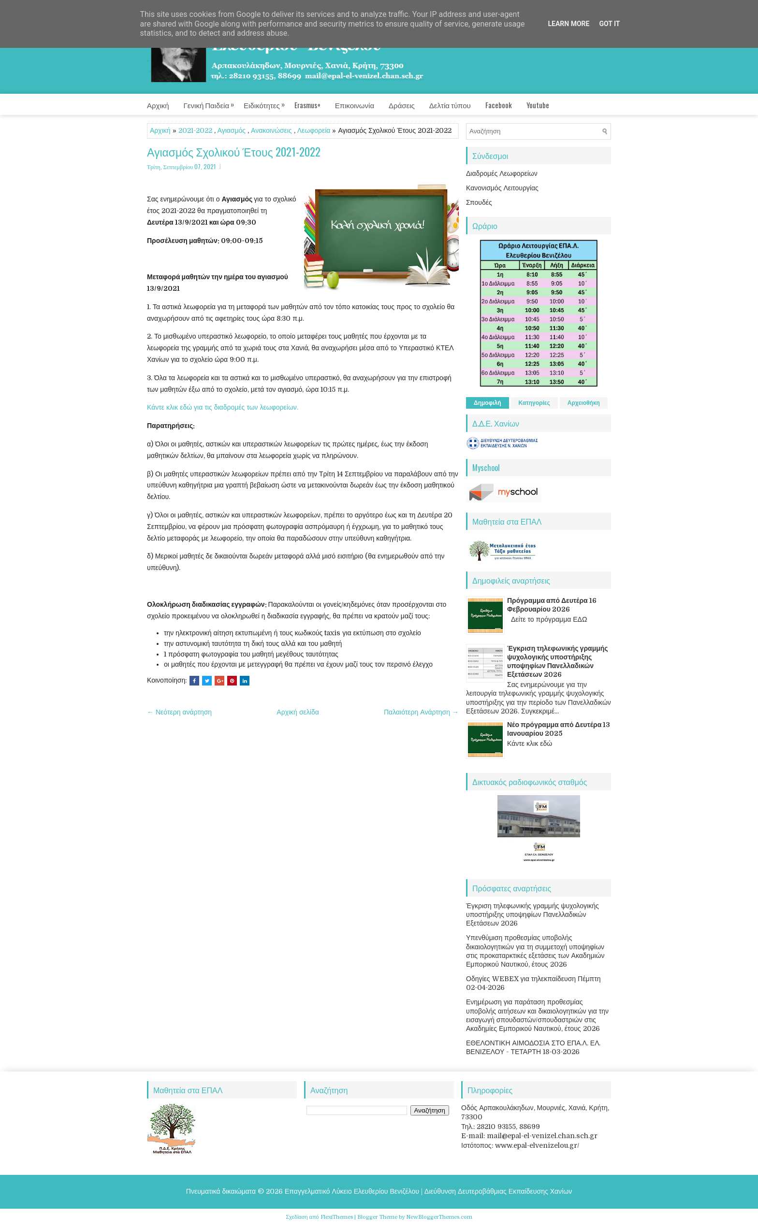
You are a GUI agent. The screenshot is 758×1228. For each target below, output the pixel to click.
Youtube (537, 105)
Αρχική (158, 105)
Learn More (568, 24)
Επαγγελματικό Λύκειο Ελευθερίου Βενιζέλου (352, 1191)
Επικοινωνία (354, 105)
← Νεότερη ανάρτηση (179, 712)
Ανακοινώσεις (271, 130)
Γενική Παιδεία (214, 102)
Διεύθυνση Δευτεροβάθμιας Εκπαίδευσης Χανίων (498, 1191)
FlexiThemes (337, 1217)
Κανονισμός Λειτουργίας (502, 188)
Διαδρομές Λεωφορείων (502, 173)
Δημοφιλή (487, 403)
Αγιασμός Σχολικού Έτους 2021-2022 (234, 152)
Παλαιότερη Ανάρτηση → (421, 712)
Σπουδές (479, 202)
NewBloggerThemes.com (439, 1217)
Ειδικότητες (269, 102)
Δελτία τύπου (450, 105)
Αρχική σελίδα (298, 712)
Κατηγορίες (534, 403)
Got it (609, 24)
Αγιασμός (232, 130)
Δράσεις (402, 105)
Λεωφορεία (314, 130)
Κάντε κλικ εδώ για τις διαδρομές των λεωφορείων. (222, 407)
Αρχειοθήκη (584, 403)
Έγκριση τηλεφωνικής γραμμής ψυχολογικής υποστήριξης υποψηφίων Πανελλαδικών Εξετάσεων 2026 (532, 914)
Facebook (498, 105)
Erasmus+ (307, 105)
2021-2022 (195, 130)
